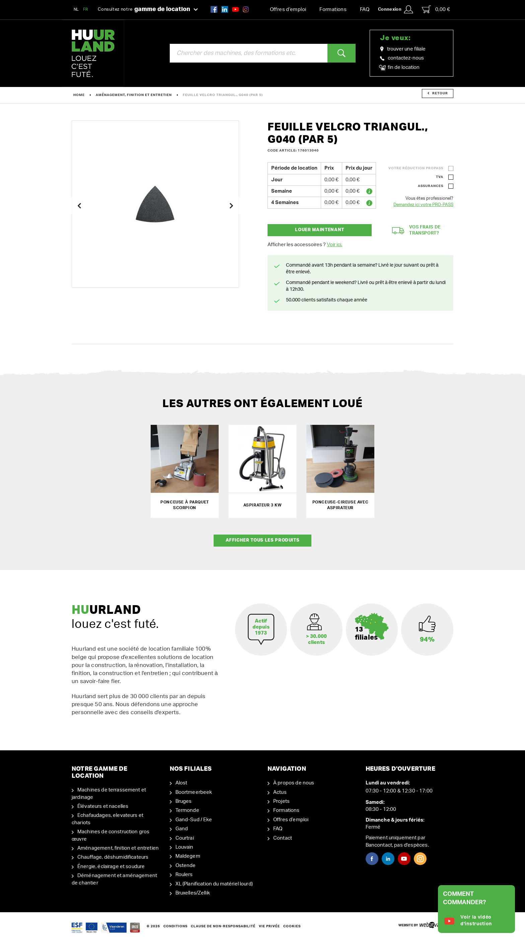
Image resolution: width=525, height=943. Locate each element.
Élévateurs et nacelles (102, 806)
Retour (438, 93)
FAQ (364, 9)
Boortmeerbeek (193, 792)
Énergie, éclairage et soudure (111, 866)
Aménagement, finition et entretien (134, 95)
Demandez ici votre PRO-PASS (423, 205)
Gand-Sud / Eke (193, 819)
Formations (333, 9)
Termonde (187, 810)
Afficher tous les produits (263, 540)
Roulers (184, 874)
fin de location (400, 67)
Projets (281, 801)
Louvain (184, 847)
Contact (282, 838)
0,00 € (436, 9)
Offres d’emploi (288, 9)
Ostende (185, 865)
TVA (439, 177)
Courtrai (184, 838)
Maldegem (187, 856)
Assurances (430, 186)
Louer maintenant (319, 230)
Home (79, 95)
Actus (280, 792)
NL (76, 9)
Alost (181, 782)
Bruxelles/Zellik (192, 892)
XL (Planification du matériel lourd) (214, 883)
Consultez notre (148, 9)
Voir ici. (334, 244)
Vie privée (269, 926)
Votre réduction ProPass (415, 168)
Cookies (292, 926)
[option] (155, 204)
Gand (181, 828)
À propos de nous (293, 782)
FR (85, 9)
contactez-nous (402, 58)
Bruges (183, 801)
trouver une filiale (403, 49)
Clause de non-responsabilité (223, 926)
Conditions (175, 926)
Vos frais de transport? (416, 230)
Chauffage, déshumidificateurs (112, 857)
